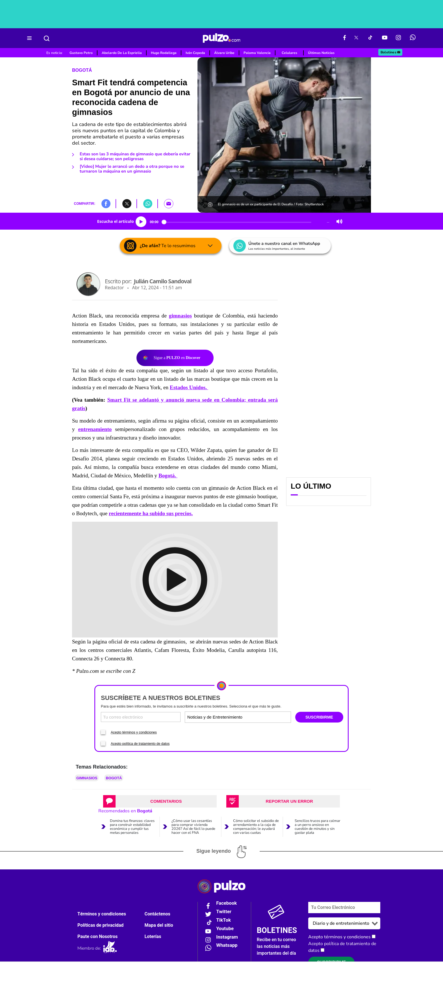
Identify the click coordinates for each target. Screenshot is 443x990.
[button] (105, 203)
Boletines (391, 52)
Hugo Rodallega (164, 53)
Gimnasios (86, 778)
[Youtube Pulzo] (384, 38)
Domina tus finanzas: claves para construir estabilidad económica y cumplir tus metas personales (132, 827)
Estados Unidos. (189, 387)
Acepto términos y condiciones (134, 732)
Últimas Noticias (321, 53)
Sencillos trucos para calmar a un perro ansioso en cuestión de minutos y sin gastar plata (317, 827)
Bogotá (82, 70)
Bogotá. (167, 475)
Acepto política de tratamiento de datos (140, 744)
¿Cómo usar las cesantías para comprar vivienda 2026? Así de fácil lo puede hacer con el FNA (193, 827)
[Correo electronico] (141, 717)
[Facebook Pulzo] (345, 38)
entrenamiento (95, 429)
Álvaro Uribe (224, 53)
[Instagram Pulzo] (398, 38)
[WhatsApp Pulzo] (413, 38)
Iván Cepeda (195, 53)
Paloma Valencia (257, 53)
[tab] (160, 801)
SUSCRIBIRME (319, 717)
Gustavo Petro (81, 53)
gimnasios (180, 316)
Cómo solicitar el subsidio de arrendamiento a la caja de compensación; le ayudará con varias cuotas (256, 827)
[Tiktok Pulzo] (370, 38)
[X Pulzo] (356, 38)
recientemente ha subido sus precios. (151, 513)
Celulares (289, 53)
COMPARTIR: (84, 203)
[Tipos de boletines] (263, 717)
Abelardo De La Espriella (122, 53)
